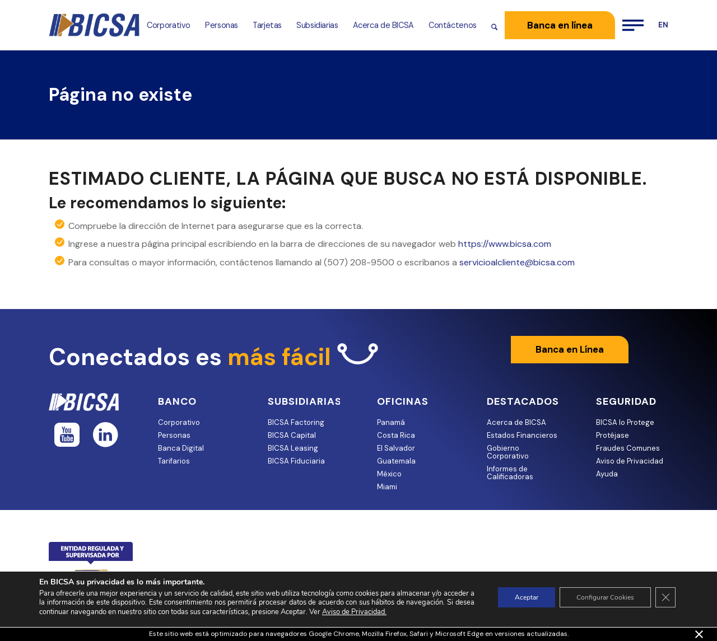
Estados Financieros (522, 435)
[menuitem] (168, 25)
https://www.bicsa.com (504, 244)
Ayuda (607, 474)
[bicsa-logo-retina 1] (94, 25)
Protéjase (612, 435)
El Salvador (396, 448)
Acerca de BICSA (516, 422)
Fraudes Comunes (628, 448)
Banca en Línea (570, 349)
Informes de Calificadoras (510, 472)
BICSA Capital (292, 435)
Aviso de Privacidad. (354, 612)
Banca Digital (181, 448)
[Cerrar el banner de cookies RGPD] (665, 597)
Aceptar (526, 597)
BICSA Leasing (293, 448)
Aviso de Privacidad (629, 461)
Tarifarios (174, 461)
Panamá (391, 422)
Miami (387, 487)
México (389, 474)
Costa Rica (396, 435)
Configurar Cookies (605, 597)
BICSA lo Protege (625, 422)
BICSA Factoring (296, 422)
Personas (174, 435)
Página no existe (120, 94)
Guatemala (396, 461)
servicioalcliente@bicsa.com (517, 262)
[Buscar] (494, 25)
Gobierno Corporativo (508, 452)
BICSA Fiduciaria (296, 461)
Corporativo (179, 422)
